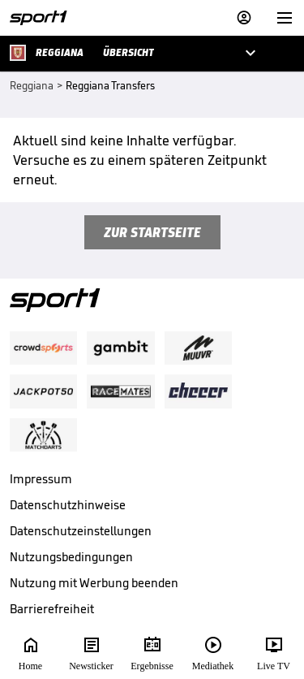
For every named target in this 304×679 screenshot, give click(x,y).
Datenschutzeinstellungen (81, 530)
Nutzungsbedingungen (71, 556)
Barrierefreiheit (52, 608)
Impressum (41, 479)
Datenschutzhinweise (68, 504)
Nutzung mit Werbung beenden (94, 582)
